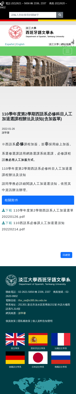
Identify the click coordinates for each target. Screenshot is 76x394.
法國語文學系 (61, 348)
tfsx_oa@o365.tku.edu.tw (32, 300)
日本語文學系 (38, 367)
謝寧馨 (22, 313)
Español (9, 44)
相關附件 (11, 200)
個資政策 (11, 321)
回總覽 (66, 255)
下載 (8, 210)
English (20, 44)
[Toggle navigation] (67, 51)
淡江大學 (54, 44)
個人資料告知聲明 (42, 321)
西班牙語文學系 (38, 348)
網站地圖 (66, 44)
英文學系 (15, 348)
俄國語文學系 (61, 367)
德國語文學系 (15, 367)
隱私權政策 (24, 321)
